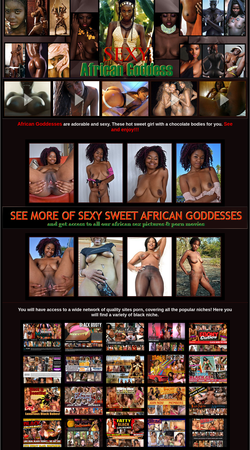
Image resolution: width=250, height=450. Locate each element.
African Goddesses (39, 124)
